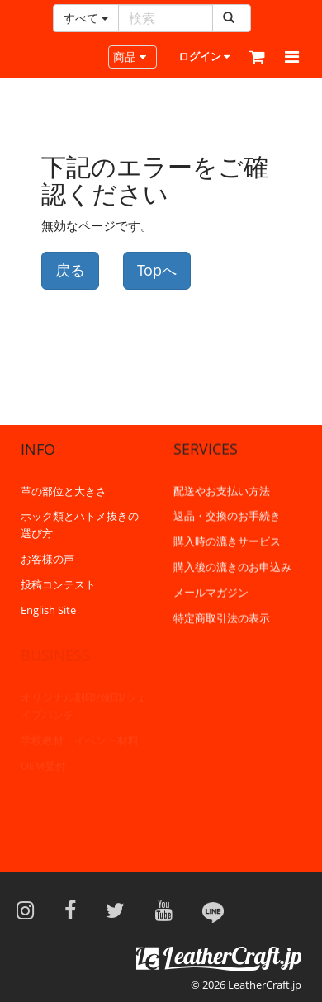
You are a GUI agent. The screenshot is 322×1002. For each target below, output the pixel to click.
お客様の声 (47, 558)
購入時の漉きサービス (227, 540)
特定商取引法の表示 (221, 617)
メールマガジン (211, 591)
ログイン (204, 56)
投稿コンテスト (58, 583)
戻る (70, 270)
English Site (48, 609)
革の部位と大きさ (64, 490)
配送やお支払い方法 (221, 490)
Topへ (157, 270)
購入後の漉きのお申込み (232, 566)
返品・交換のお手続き (227, 515)
